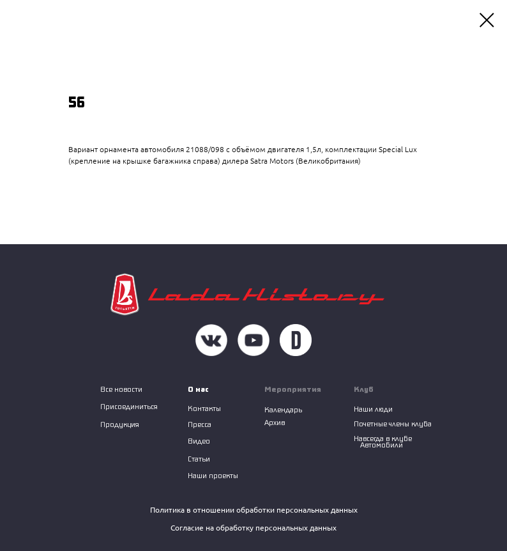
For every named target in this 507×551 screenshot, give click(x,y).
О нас (198, 389)
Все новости (121, 389)
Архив (274, 422)
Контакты (204, 408)
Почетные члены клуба (393, 423)
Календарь (283, 409)
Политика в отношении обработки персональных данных (254, 510)
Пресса (199, 424)
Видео (199, 441)
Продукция (119, 424)
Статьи (199, 458)
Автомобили (381, 444)
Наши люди (373, 409)
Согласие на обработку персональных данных (253, 528)
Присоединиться (129, 406)
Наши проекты (213, 475)
